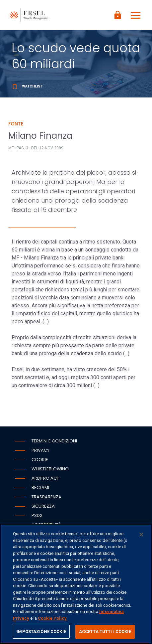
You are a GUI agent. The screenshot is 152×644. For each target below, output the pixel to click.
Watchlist (27, 86)
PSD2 (37, 515)
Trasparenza (46, 497)
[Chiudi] (141, 534)
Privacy (40, 450)
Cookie (40, 459)
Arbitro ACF (45, 478)
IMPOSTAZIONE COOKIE (41, 631)
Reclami (40, 487)
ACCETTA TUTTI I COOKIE (105, 631)
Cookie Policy (52, 618)
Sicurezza (43, 506)
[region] (76, 584)
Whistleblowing (50, 469)
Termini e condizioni (54, 441)
